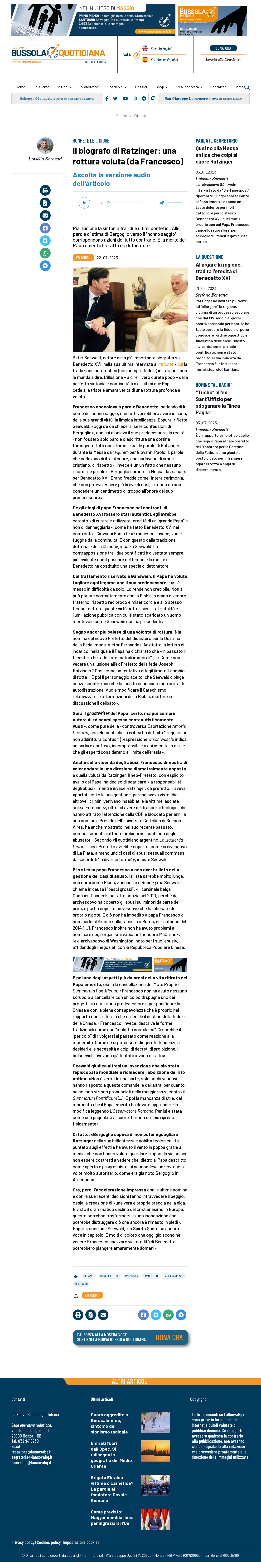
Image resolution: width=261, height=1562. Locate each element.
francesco (151, 1276)
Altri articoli (130, 1381)
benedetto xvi (109, 1276)
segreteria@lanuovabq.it (31, 1457)
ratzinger (131, 1276)
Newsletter (223, 59)
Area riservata (187, 86)
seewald (88, 1276)
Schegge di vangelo (36, 98)
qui (180, 364)
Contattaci (218, 86)
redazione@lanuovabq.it (31, 1451)
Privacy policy (22, 1542)
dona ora (223, 48)
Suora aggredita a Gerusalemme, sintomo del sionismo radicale (109, 1423)
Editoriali (140, 116)
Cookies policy (49, 1542)
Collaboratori (88, 86)
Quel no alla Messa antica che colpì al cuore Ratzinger (217, 154)
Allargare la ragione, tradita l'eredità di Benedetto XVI (219, 271)
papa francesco (174, 1276)
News (161, 48)
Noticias (164, 59)
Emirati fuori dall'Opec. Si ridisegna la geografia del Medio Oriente (111, 1454)
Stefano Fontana (212, 295)
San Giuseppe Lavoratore (186, 98)
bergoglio (81, 1284)
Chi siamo (41, 86)
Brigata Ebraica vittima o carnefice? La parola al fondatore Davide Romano (112, 1489)
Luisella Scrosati (45, 159)
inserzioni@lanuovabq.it (31, 1462)
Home (20, 86)
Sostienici (115, 86)
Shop (160, 86)
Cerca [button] (242, 87)
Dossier (141, 86)
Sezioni (62, 86)
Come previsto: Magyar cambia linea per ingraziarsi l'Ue (112, 1517)
